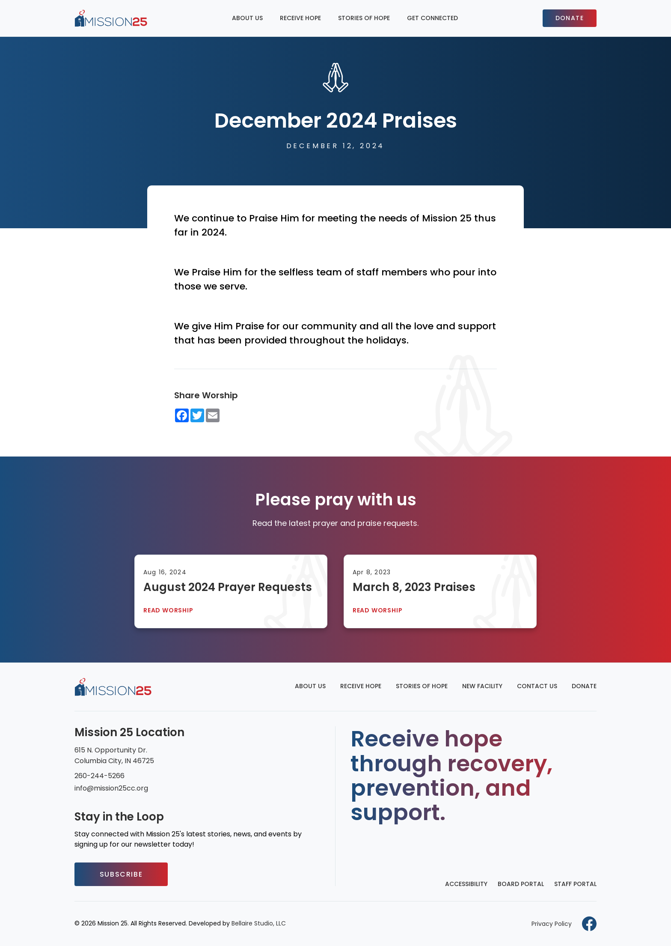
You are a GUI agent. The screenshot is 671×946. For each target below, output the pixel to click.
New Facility (482, 686)
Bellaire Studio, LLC (259, 923)
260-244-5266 (99, 776)
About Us (247, 18)
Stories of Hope (364, 18)
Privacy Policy (551, 923)
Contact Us (537, 686)
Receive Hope (300, 18)
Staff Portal (575, 884)
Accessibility (466, 884)
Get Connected (432, 18)
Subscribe (121, 874)
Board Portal (521, 884)
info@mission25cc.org (111, 788)
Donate (569, 18)
